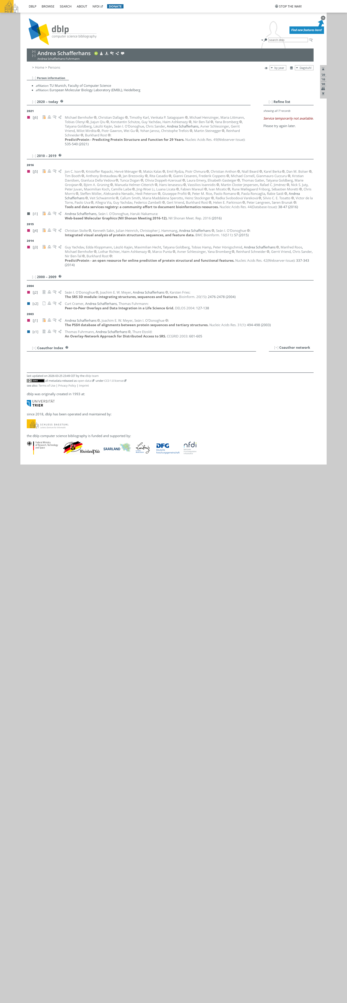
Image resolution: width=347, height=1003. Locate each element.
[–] (34, 78)
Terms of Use (47, 385)
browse (48, 6)
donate (115, 6)
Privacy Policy (67, 385)
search (65, 6)
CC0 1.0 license (113, 381)
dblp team (92, 376)
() (214, 139)
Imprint (84, 385)
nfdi (96, 6)
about (82, 6)
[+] (276, 347)
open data (84, 381)
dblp (32, 6)
